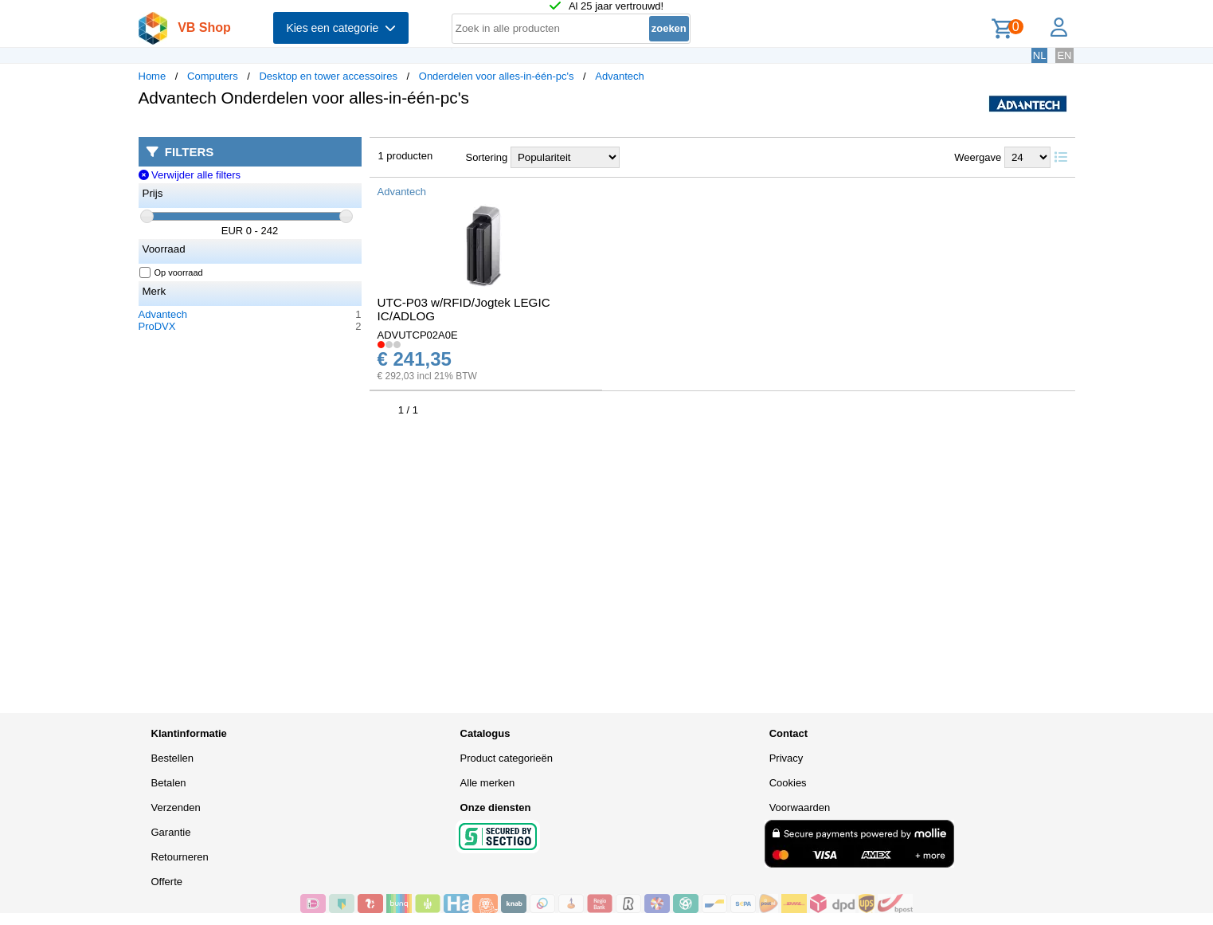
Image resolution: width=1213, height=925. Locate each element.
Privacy (786, 758)
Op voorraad (171, 272)
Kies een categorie (341, 28)
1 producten (405, 156)
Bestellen (172, 758)
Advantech (619, 76)
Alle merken (487, 783)
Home (152, 76)
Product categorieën (506, 758)
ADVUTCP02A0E (418, 335)
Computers (212, 76)
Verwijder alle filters (190, 175)
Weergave (977, 157)
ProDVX (157, 326)
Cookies (788, 783)
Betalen (168, 783)
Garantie (171, 832)
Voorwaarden (800, 807)
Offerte (167, 882)
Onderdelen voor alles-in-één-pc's (496, 76)
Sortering (487, 157)
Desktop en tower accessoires (328, 76)
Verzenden (176, 807)
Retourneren (180, 857)
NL (1040, 55)
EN (1064, 55)
